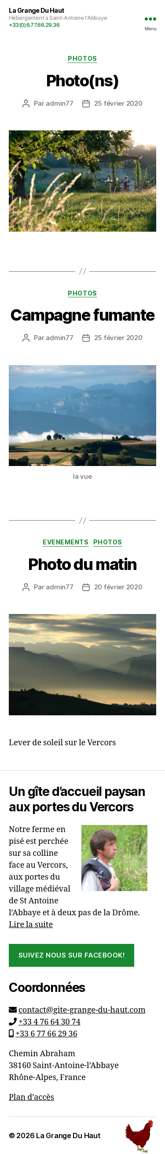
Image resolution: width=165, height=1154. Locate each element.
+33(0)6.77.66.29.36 (34, 25)
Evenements (65, 542)
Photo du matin (82, 564)
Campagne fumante (82, 315)
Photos (82, 58)
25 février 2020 (118, 103)
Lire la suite (31, 925)
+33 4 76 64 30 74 (49, 1022)
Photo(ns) (82, 80)
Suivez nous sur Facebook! (71, 955)
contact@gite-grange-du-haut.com (82, 1010)
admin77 (59, 103)
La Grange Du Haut (68, 1135)
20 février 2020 (118, 587)
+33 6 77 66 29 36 (46, 1034)
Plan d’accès (31, 1097)
